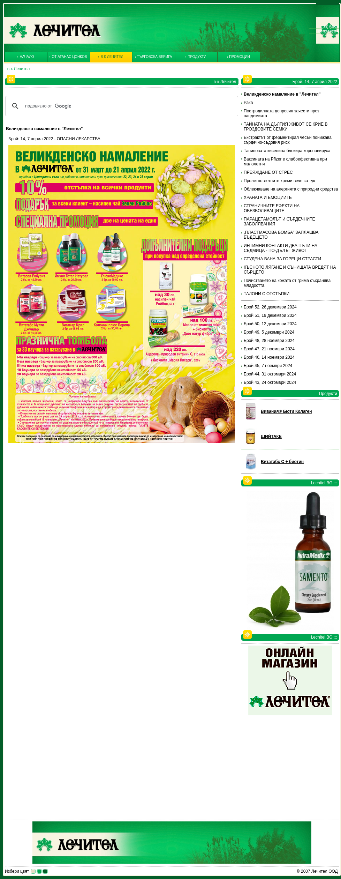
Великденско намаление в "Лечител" (282, 94)
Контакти (327, 31)
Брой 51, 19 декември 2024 (270, 315)
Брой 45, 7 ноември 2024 (268, 365)
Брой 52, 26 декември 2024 (270, 307)
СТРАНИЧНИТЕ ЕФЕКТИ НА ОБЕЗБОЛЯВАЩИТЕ (272, 208)
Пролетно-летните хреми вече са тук (279, 180)
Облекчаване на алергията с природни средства (291, 189)
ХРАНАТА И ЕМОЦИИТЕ (268, 197)
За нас (329, 26)
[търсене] (120, 106)
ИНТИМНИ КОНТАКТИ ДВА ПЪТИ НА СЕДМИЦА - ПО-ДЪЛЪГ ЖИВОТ (280, 248)
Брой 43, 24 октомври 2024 (270, 382)
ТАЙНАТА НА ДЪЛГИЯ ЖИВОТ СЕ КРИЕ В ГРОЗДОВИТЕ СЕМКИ (285, 127)
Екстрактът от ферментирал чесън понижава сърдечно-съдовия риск (288, 140)
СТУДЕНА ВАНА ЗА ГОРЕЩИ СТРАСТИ (282, 258)
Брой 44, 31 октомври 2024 (270, 374)
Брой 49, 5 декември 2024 (269, 332)
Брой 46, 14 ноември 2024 (269, 357)
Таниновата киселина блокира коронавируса (287, 150)
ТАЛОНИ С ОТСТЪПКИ (266, 293)
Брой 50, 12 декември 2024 (270, 323)
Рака (248, 102)
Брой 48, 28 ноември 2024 (269, 340)
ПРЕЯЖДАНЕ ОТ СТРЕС (268, 172)
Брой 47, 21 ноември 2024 (269, 349)
